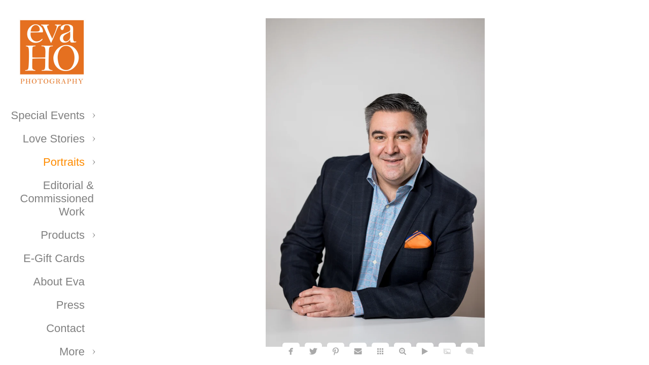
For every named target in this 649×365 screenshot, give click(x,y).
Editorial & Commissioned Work (57, 198)
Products (63, 235)
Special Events (48, 115)
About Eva (59, 281)
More (72, 351)
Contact (65, 328)
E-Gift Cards (54, 258)
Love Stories (54, 138)
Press (70, 305)
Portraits (64, 162)
